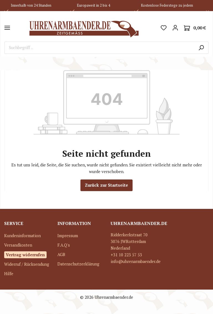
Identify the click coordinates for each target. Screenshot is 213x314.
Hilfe (8, 273)
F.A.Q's (63, 245)
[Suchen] (201, 48)
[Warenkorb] (195, 28)
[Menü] (7, 28)
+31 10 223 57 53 (126, 254)
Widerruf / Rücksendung (26, 264)
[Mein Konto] (175, 27)
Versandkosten (18, 245)
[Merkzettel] (163, 27)
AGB (61, 254)
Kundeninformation (22, 235)
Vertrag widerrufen (25, 254)
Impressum (67, 235)
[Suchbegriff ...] (99, 48)
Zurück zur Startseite (106, 185)
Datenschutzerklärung (78, 264)
